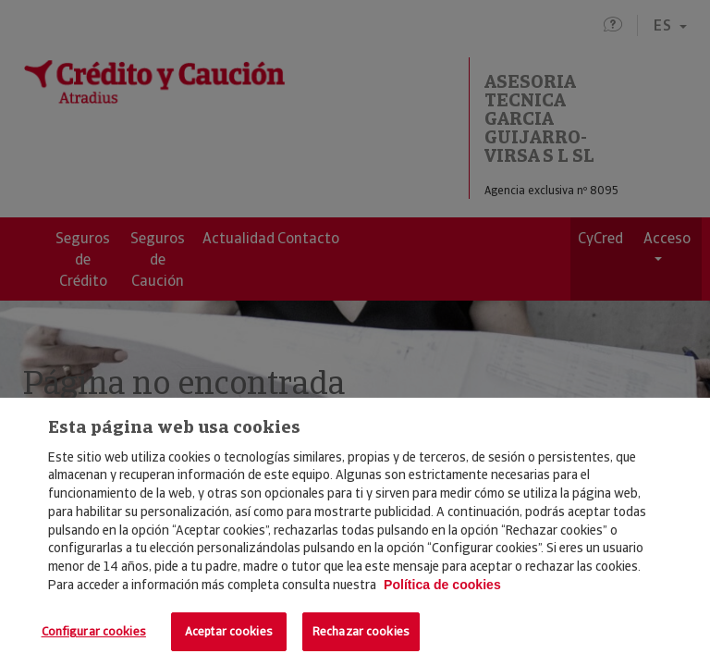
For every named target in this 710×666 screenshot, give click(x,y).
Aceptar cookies (229, 631)
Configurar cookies (94, 631)
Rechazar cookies (361, 631)
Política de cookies (442, 584)
